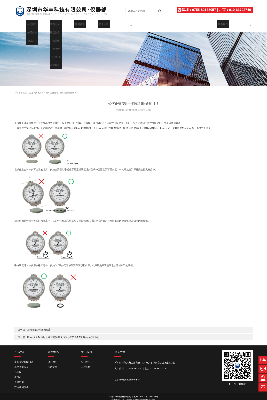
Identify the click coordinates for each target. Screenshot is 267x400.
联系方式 (119, 348)
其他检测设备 (21, 383)
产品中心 (19, 348)
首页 (26, 24)
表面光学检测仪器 (23, 358)
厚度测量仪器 (21, 363)
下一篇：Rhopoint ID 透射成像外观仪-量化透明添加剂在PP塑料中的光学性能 (58, 334)
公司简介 (86, 358)
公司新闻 (52, 358)
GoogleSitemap (148, 396)
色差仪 (17, 368)
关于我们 (50, 24)
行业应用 (169, 24)
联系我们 (241, 24)
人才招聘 (86, 363)
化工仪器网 (127, 396)
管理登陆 (137, 396)
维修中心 (193, 24)
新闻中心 (98, 24)
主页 (31, 89)
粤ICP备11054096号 (149, 393)
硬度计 (17, 373)
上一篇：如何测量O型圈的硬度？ (35, 326)
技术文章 (121, 24)
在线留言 (217, 24)
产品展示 (74, 24)
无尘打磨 (19, 378)
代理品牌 (145, 24)
